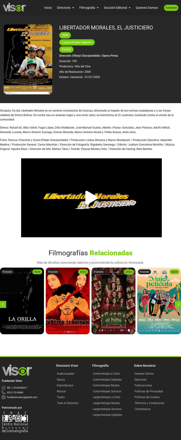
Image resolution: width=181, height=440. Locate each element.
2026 (37, 271)
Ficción (66, 49)
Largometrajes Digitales (77, 42)
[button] (91, 198)
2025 (83, 271)
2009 (65, 35)
